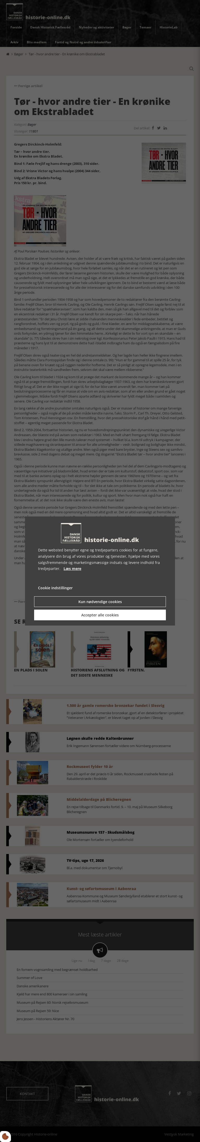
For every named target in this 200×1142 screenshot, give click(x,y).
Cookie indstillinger (55, 587)
